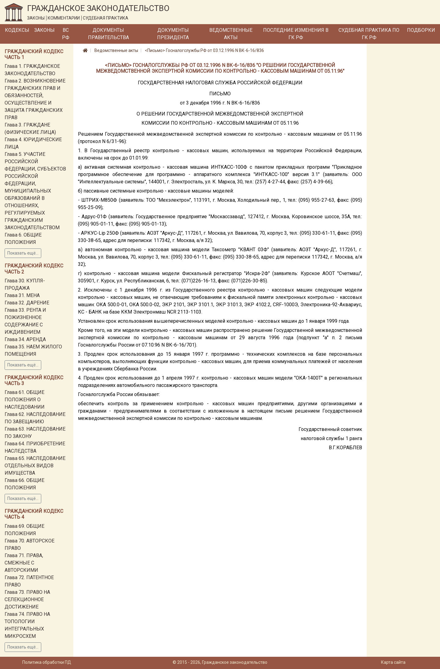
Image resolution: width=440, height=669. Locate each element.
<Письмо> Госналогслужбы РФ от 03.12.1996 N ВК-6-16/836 (204, 50)
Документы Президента (173, 33)
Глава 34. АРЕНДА (25, 339)
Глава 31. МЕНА (22, 295)
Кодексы (17, 30)
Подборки (421, 30)
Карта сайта (393, 662)
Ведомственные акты (230, 33)
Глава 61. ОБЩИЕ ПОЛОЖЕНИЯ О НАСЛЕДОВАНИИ (25, 399)
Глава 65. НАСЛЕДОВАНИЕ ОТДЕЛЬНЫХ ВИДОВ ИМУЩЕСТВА (35, 465)
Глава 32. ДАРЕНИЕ (27, 303)
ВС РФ (65, 33)
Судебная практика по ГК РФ (369, 33)
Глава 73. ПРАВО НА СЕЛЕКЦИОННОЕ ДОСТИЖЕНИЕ (27, 599)
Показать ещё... (22, 253)
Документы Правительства (108, 33)
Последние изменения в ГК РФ (295, 33)
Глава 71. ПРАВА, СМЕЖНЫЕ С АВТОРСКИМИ (24, 563)
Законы (44, 30)
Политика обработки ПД (46, 662)
